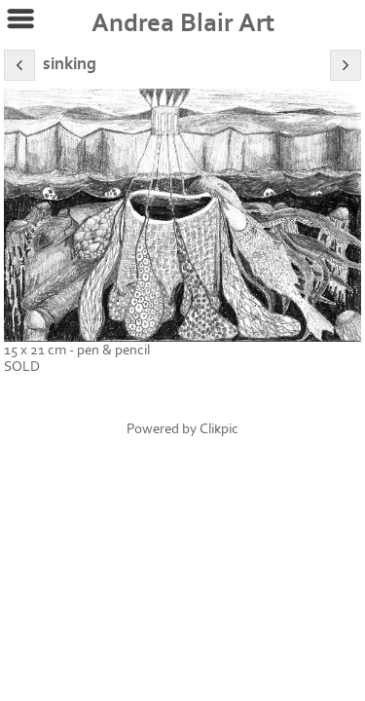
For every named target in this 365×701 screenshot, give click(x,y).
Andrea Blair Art (182, 23)
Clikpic (219, 429)
